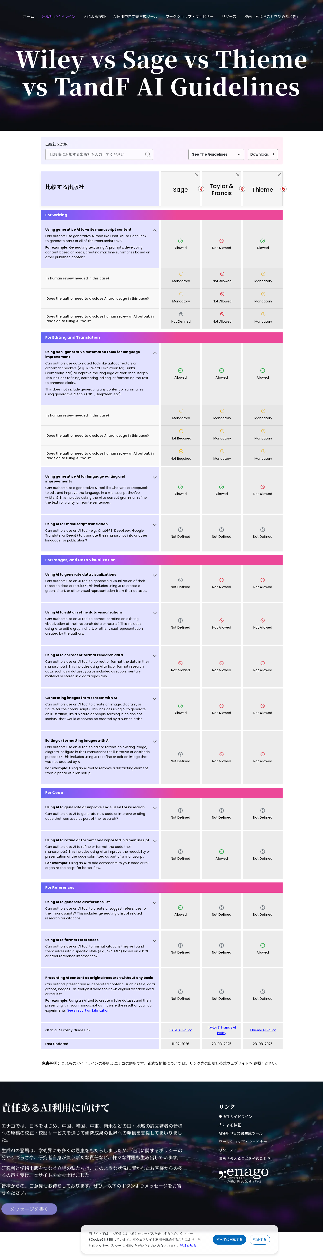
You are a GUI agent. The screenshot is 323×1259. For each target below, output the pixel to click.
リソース (229, 16)
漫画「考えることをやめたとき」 (272, 16)
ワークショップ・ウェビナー (190, 16)
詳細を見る (188, 1245)
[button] (100, 244)
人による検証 (94, 16)
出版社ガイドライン (58, 16)
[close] (197, 175)
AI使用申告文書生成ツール (136, 16)
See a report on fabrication (88, 1010)
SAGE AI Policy (181, 1030)
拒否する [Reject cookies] (259, 1239)
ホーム (28, 16)
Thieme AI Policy (263, 1030)
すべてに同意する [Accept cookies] (229, 1239)
